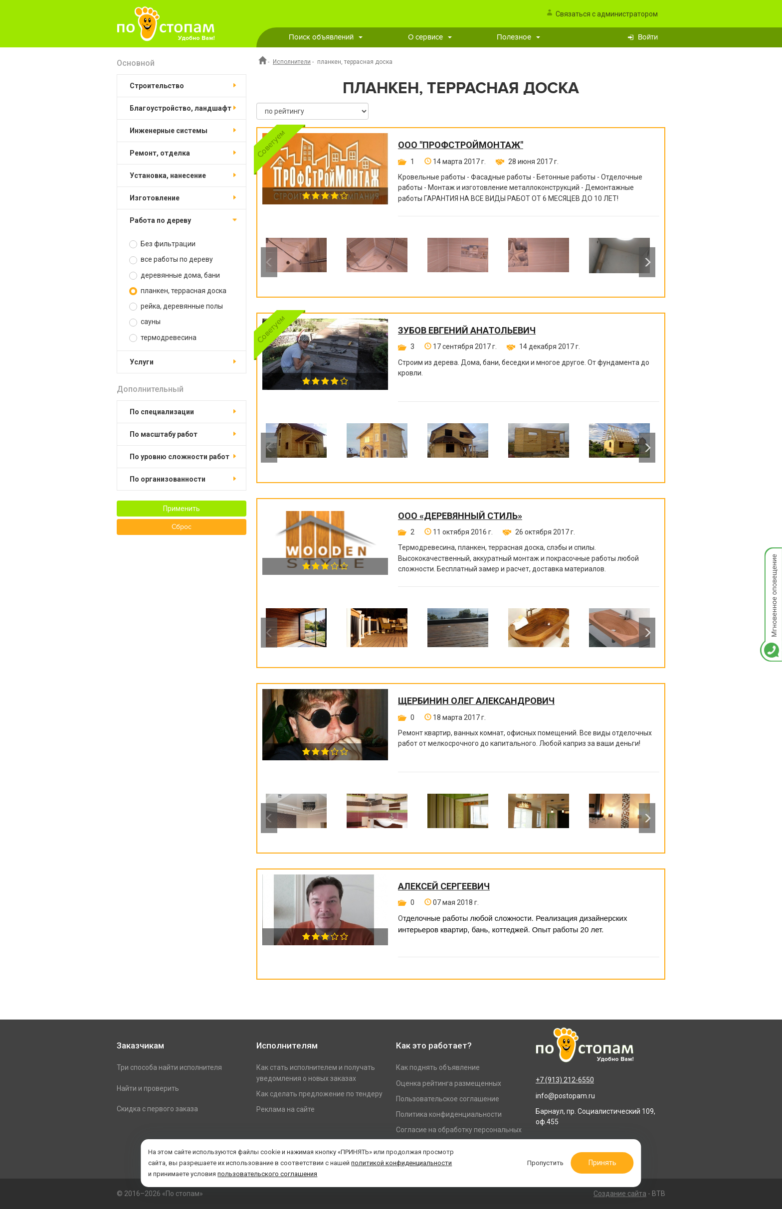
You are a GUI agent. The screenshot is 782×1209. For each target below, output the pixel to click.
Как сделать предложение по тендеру (319, 1094)
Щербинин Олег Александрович (476, 700)
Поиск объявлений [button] (326, 37)
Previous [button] (269, 262)
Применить (181, 509)
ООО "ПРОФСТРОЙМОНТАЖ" (460, 145)
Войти (648, 37)
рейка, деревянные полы (176, 306)
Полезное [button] (518, 37)
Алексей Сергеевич (444, 886)
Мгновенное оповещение (771, 557)
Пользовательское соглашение (447, 1099)
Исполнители (292, 61)
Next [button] (647, 262)
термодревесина (162, 338)
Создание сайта (619, 1194)
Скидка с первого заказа (157, 1109)
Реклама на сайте (285, 1109)
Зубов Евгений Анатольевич (467, 330)
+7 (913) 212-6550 (565, 1080)
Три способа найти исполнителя (169, 1067)
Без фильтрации (162, 244)
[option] (296, 262)
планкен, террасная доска (177, 291)
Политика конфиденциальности (449, 1114)
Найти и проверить (148, 1088)
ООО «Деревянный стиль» (460, 516)
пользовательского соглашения (353, 1171)
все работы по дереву (171, 259)
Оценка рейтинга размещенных (448, 1083)
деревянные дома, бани (174, 275)
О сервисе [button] (430, 37)
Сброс (182, 526)
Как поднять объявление (438, 1067)
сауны (145, 322)
